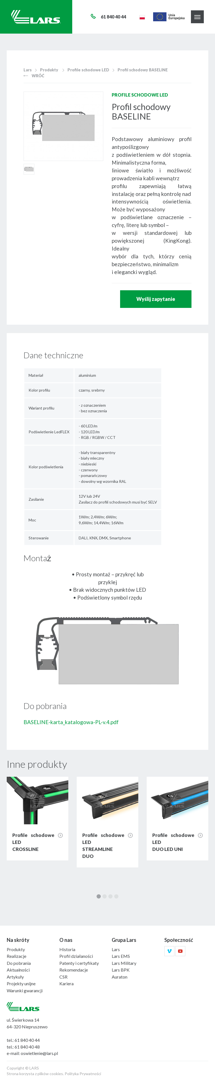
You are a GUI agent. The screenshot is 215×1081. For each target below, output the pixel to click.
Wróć (34, 75)
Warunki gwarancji (25, 990)
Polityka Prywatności (83, 1073)
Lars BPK (121, 969)
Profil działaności (76, 956)
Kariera (66, 983)
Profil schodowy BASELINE (143, 69)
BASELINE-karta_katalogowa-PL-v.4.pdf (71, 722)
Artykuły (15, 976)
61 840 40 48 (27, 1046)
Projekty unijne (21, 983)
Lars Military (124, 963)
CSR (63, 976)
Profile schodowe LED (88, 69)
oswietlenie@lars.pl (39, 1053)
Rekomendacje (73, 969)
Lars (28, 69)
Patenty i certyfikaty (79, 963)
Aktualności (18, 969)
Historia (67, 949)
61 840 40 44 (27, 1040)
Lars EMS (121, 956)
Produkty (49, 69)
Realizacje (16, 956)
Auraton (119, 976)
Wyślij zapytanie (155, 299)
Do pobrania (19, 963)
